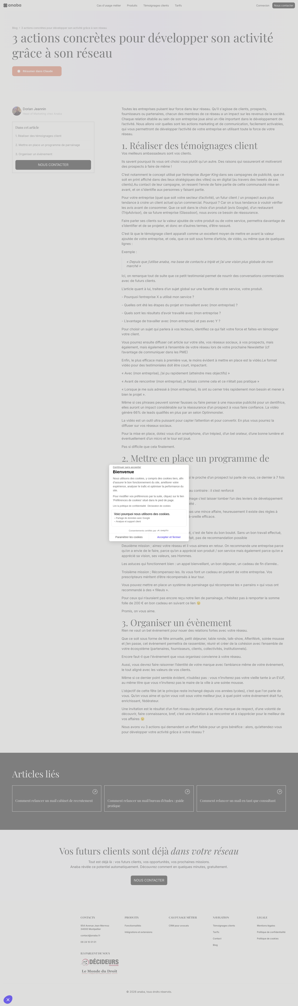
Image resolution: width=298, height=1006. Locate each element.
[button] (8, 999)
